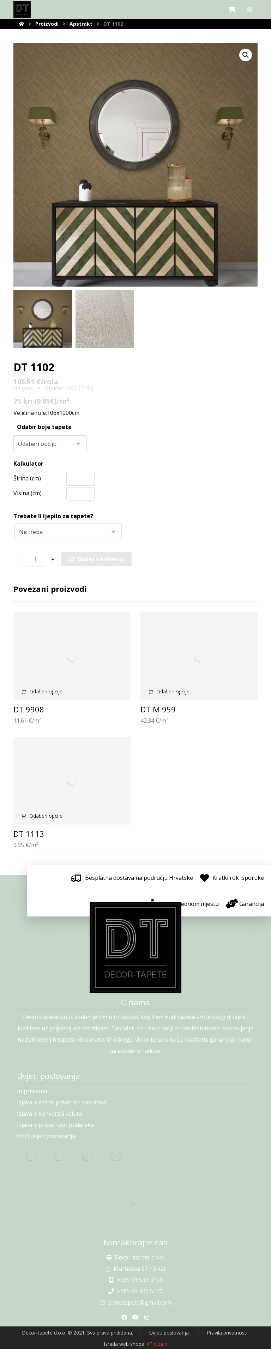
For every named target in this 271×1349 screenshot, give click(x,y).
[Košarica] (232, 9)
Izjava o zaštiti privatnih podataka (61, 1102)
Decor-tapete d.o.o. (135, 1257)
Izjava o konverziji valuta (49, 1113)
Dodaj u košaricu (101, 559)
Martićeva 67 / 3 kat (135, 1269)
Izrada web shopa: (124, 1344)
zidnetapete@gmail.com (135, 1302)
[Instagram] (146, 1317)
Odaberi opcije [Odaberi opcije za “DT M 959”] (172, 691)
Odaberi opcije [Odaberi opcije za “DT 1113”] (45, 815)
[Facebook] (124, 1317)
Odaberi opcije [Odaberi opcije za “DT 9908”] (45, 691)
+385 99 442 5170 (135, 1291)
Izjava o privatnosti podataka (55, 1125)
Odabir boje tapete (44, 427)
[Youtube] (135, 1317)
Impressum (32, 1091)
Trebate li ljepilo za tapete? (53, 516)
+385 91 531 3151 (135, 1280)
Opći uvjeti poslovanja (46, 1136)
